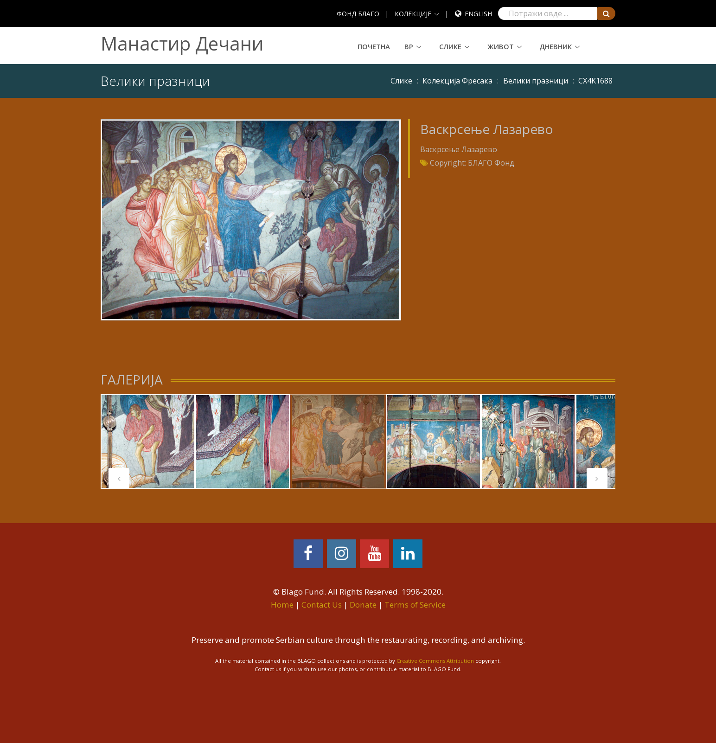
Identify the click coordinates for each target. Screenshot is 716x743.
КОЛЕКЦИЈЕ (413, 13)
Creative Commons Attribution (435, 660)
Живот (500, 46)
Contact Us (321, 604)
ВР (408, 46)
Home (282, 604)
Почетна (374, 46)
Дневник (555, 46)
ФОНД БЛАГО (358, 13)
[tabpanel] (148, 441)
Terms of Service (415, 604)
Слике (450, 46)
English (478, 13)
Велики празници (535, 81)
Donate (363, 604)
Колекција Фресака (457, 81)
